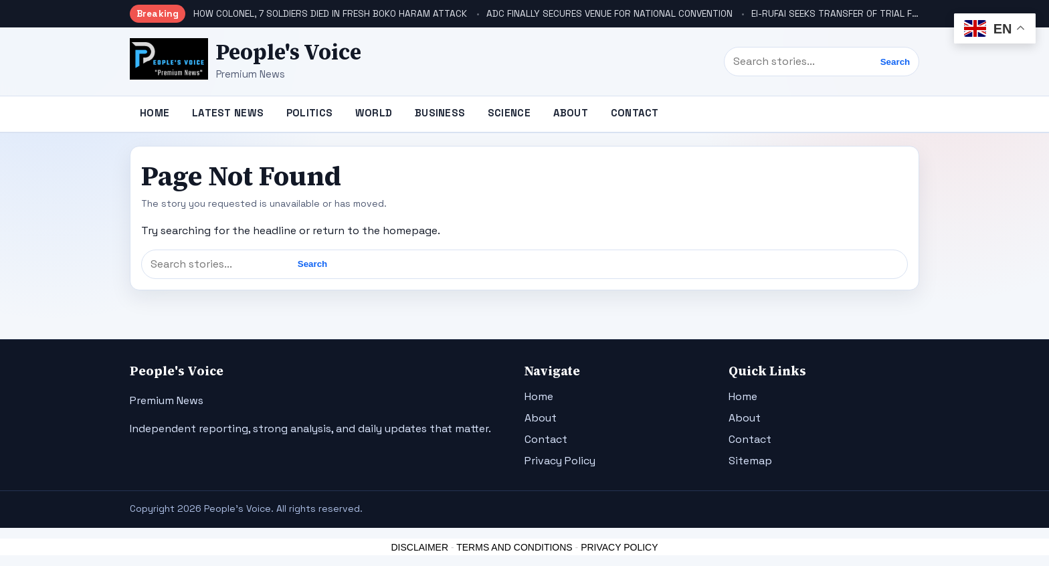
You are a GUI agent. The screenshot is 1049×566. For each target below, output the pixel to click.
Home (154, 112)
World (374, 112)
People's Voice (288, 52)
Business (440, 112)
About (571, 112)
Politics (309, 112)
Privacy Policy (559, 461)
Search (895, 62)
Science (509, 112)
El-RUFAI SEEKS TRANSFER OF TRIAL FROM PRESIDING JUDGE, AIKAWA (899, 13)
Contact (635, 112)
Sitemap (750, 461)
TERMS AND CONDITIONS (514, 547)
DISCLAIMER (419, 547)
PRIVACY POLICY (619, 547)
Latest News (228, 112)
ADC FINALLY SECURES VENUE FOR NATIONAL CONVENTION (609, 13)
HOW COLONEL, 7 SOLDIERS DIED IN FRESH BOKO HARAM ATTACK (330, 13)
